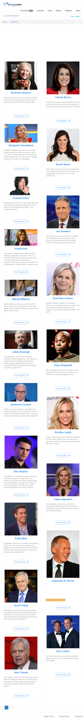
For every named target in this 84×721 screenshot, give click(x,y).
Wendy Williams (21, 299)
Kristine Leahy (63, 432)
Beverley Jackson (21, 93)
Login (72, 16)
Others (78, 10)
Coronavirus (26, 11)
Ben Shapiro (21, 472)
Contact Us (78, 716)
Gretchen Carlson (63, 298)
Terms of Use (49, 716)
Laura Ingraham (63, 499)
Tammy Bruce (63, 97)
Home (5, 22)
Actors (50, 10)
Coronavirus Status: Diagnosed (55, 600)
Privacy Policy (64, 716)
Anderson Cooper (21, 405)
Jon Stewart (63, 231)
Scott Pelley (21, 606)
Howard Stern (21, 198)
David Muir (21, 539)
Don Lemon (63, 651)
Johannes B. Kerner (63, 581)
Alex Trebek (21, 673)
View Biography (19, 116)
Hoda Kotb (21, 249)
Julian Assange (21, 352)
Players (58, 10)
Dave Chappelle (63, 365)
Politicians (68, 10)
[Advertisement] (42, 41)
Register (78, 16)
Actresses (40, 10)
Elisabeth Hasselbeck (21, 146)
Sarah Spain (63, 164)
